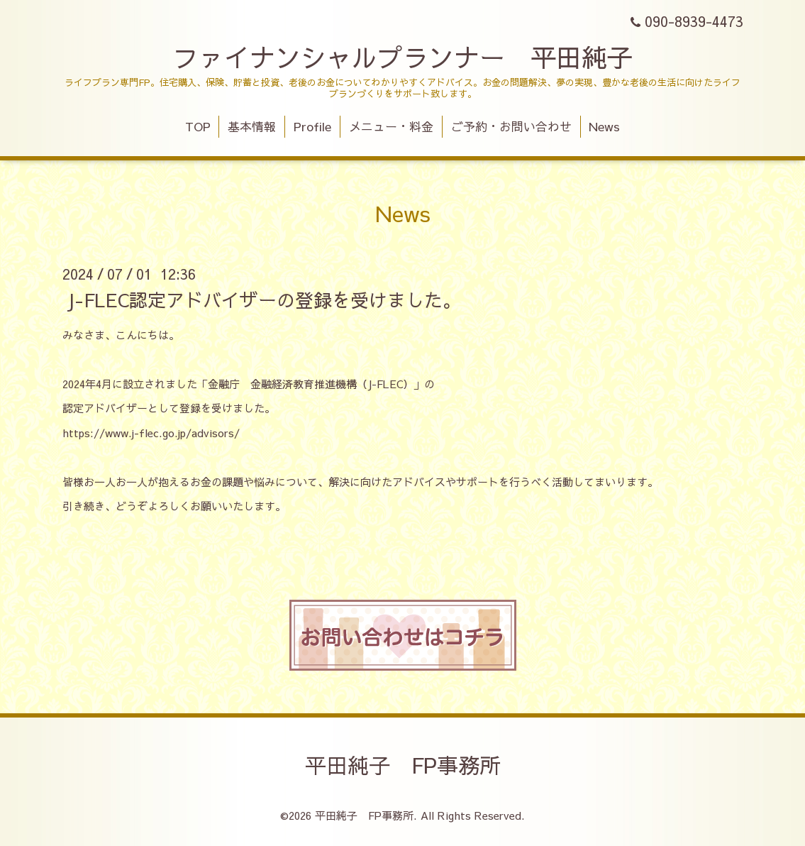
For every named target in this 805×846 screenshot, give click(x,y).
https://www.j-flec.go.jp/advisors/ (151, 432)
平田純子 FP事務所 (403, 764)
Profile (312, 126)
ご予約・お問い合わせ (511, 126)
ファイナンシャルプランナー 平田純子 (403, 57)
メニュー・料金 (391, 126)
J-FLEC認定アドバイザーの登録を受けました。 (263, 299)
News (604, 126)
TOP (198, 126)
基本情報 (252, 126)
